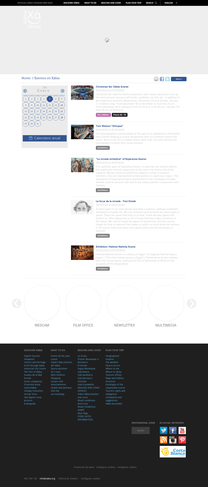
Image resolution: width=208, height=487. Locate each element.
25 (44, 117)
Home (26, 78)
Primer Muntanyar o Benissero (88, 361)
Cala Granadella (86, 384)
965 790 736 (30, 478)
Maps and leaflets (115, 378)
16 (32, 111)
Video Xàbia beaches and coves (88, 395)
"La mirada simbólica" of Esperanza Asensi (121, 159)
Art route (55, 371)
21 (62, 111)
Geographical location (112, 357)
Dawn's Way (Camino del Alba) (61, 364)
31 (38, 123)
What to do (90, 3)
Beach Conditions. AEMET (87, 408)
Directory (110, 381)
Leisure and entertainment (58, 383)
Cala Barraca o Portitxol (85, 380)
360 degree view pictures (32, 399)
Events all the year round (60, 357)
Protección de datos (84, 467)
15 (26, 111)
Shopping (55, 378)
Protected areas (32, 384)
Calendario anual (44, 138)
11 (44, 105)
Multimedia (165, 325)
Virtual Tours (30, 394)
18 (44, 111)
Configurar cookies (106, 467)
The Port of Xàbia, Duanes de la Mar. (33, 373)
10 (38, 105)
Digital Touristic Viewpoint (32, 357)
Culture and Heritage (35, 362)
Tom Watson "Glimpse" (109, 126)
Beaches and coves (111, 3)
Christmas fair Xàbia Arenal (112, 86)
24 (38, 117)
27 (56, 117)
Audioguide (30, 403)
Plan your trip (133, 3)
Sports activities (59, 368)
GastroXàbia (30, 387)
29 (26, 123)
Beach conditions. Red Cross (87, 402)
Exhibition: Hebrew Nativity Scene (115, 246)
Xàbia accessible (114, 403)
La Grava (82, 355)
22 (26, 117)
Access (140, 430)
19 (50, 111)
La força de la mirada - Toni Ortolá (116, 201)
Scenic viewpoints (33, 381)
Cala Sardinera (85, 374)
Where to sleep (113, 371)
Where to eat (112, 368)
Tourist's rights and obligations (115, 392)
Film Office (83, 325)
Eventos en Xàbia (47, 78)
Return (179, 79)
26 (50, 117)
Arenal (27, 378)
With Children (58, 374)
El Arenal (82, 365)
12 (50, 105)
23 (32, 117)
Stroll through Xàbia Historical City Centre (35, 367)
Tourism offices (114, 374)
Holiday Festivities (33, 390)
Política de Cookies (68, 478)
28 (62, 117)
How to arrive (113, 365)
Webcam (42, 325)
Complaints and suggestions (114, 399)
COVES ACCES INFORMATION (85, 418)
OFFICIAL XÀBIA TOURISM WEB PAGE (34, 2)
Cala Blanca (83, 371)
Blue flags (83, 413)
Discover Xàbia (71, 3)
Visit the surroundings (57, 392)
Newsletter (124, 325)
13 (56, 105)
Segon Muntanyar (87, 368)
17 (38, 111)
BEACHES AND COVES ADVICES (88, 389)
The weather (112, 362)
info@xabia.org (47, 478)
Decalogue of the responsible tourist (115, 386)
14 (62, 105)
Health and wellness (61, 387)
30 (32, 123)
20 (56, 111)
